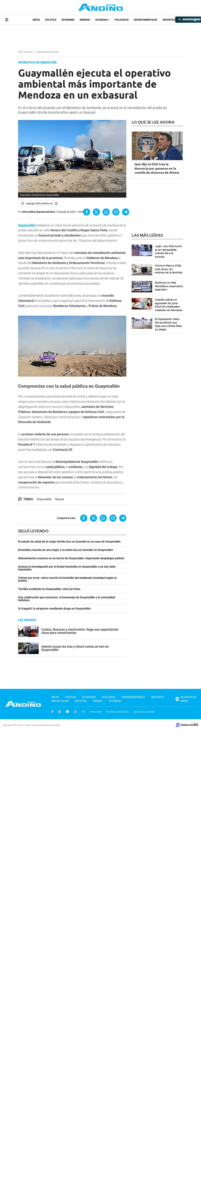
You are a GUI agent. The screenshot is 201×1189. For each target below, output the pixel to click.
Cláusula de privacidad (144, 711)
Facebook (52, 711)
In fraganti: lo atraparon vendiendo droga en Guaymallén (54, 608)
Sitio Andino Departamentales (38, 211)
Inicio (36, 19)
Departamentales (145, 19)
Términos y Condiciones (117, 711)
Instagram (75, 711)
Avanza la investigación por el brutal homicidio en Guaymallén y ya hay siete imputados (66, 568)
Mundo (97, 701)
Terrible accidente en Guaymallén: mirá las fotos (49, 589)
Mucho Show (60, 701)
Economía (68, 19)
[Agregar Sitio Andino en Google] (39, 203)
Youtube (67, 711)
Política (50, 19)
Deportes (169, 19)
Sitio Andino (26, 51)
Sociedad (102, 19)
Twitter (59, 711)
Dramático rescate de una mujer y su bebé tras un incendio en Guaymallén (65, 550)
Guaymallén (26, 225)
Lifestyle (81, 701)
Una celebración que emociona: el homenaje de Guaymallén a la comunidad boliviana (66, 599)
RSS (83, 711)
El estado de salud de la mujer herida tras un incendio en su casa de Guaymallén (69, 541)
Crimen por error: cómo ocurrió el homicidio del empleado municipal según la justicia (67, 579)
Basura (59, 499)
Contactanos (96, 711)
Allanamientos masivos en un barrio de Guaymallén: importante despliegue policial (71, 558)
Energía (85, 19)
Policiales (122, 19)
